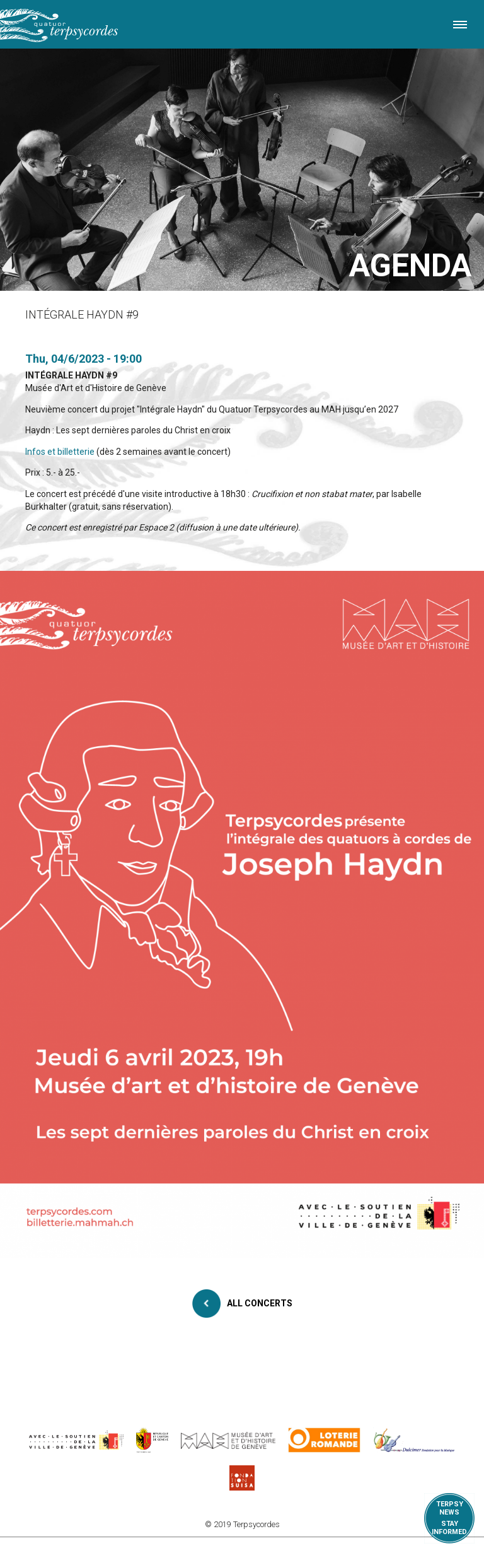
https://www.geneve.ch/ (76, 1440)
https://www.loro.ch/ (324, 1440)
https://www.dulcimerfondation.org (414, 1440)
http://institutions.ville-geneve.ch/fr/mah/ (228, 1440)
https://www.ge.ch (152, 1440)
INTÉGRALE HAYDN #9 (71, 375)
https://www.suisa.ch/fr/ (242, 1478)
